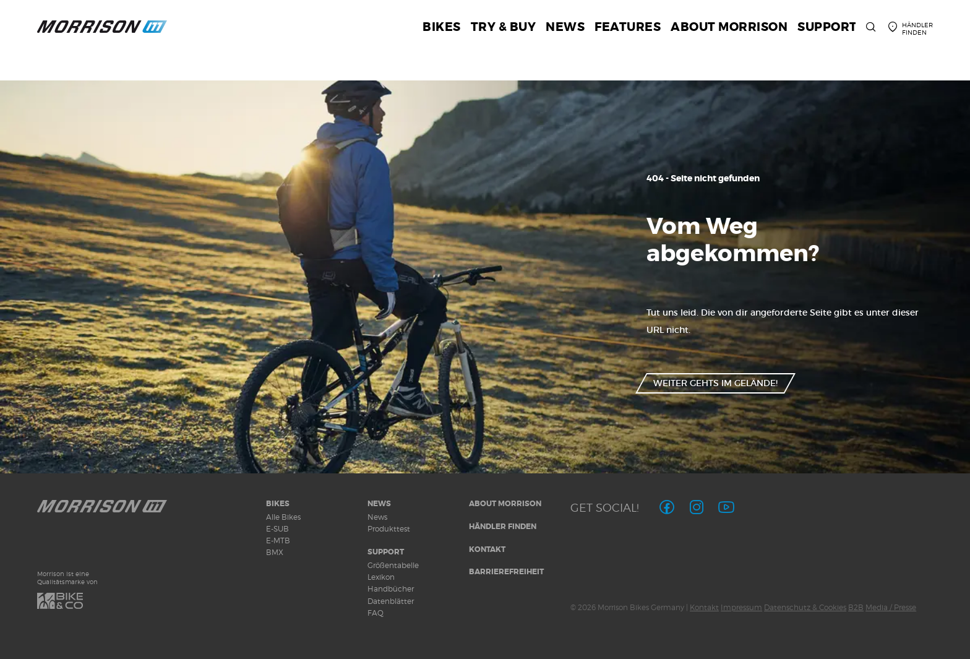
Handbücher (390, 588)
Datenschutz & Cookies (805, 607)
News (379, 504)
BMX (274, 552)
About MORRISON (505, 504)
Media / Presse (890, 607)
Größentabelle (393, 565)
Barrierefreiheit (506, 572)
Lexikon (381, 577)
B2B (856, 607)
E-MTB (278, 540)
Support (385, 552)
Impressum (741, 607)
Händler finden (502, 527)
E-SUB (277, 528)
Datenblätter (390, 601)
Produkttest (388, 528)
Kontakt (487, 549)
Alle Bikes (283, 517)
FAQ (375, 613)
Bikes (278, 504)
